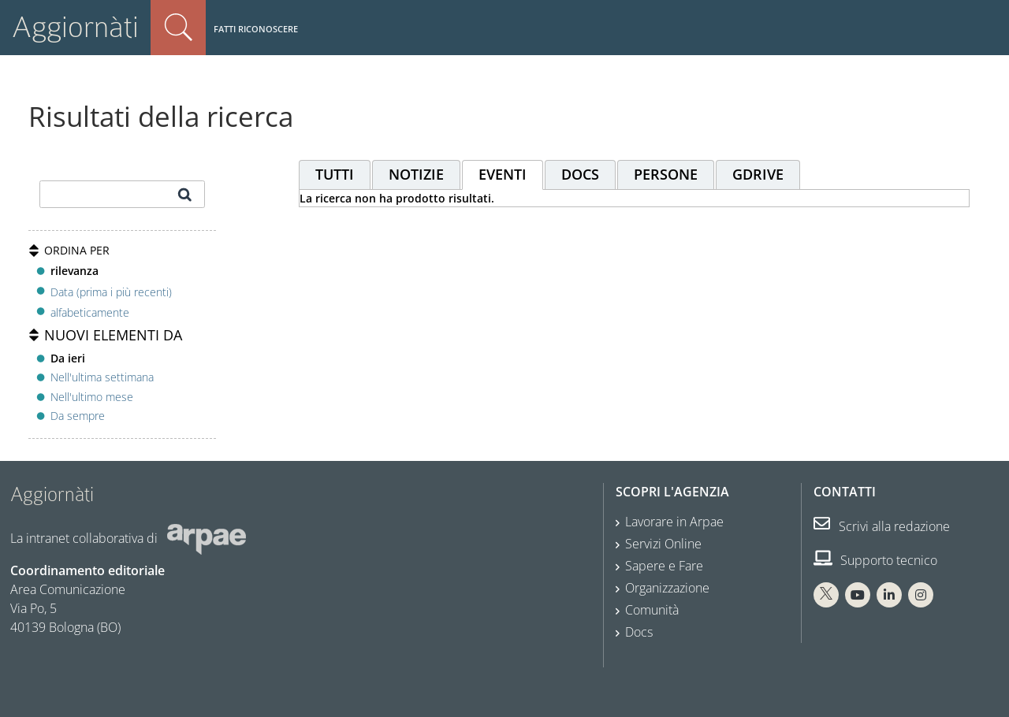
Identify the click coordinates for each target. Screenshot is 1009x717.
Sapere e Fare (664, 565)
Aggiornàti (75, 27)
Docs (639, 632)
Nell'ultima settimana (102, 377)
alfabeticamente (89, 312)
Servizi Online (663, 543)
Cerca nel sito (178, 27)
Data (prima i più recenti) (111, 291)
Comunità (652, 610)
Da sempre (77, 415)
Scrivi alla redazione (882, 526)
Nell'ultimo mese (91, 396)
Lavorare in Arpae (674, 521)
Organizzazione (667, 587)
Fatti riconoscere (256, 29)
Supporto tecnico (875, 560)
